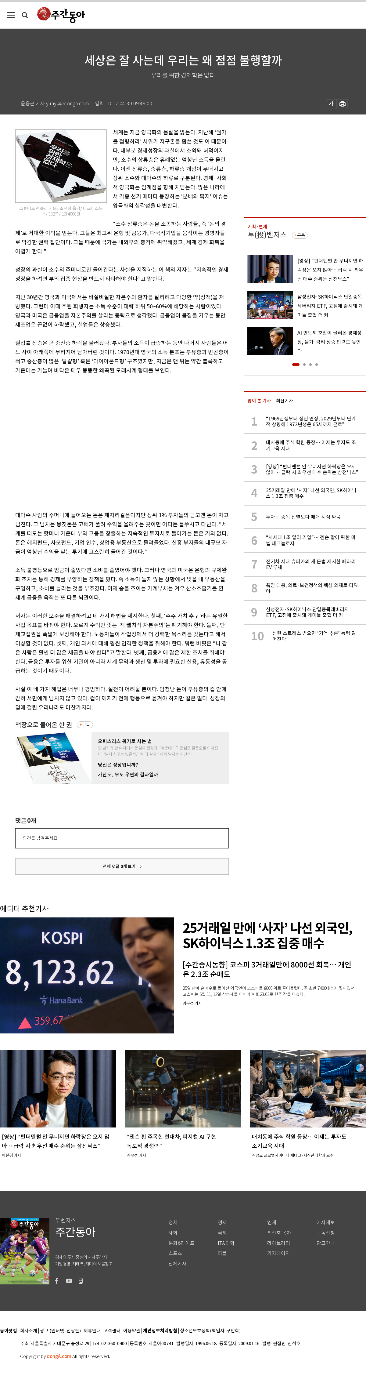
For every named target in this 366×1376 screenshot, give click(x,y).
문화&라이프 (181, 1243)
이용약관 (131, 1331)
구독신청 (326, 1233)
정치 (173, 1222)
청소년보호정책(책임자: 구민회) (210, 1331)
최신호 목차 (279, 1233)
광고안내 (326, 1243)
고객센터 (111, 1331)
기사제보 (326, 1222)
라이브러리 (278, 1243)
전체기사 (177, 1264)
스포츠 (175, 1253)
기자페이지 (278, 1253)
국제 (222, 1233)
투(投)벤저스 (267, 235)
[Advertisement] (57, 441)
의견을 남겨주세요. (41, 838)
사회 (173, 1233)
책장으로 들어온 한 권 (43, 725)
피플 (222, 1253)
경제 (222, 1222)
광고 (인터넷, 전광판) (60, 1331)
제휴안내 (92, 1331)
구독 (86, 725)
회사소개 (28, 1331)
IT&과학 (226, 1243)
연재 (271, 1222)
